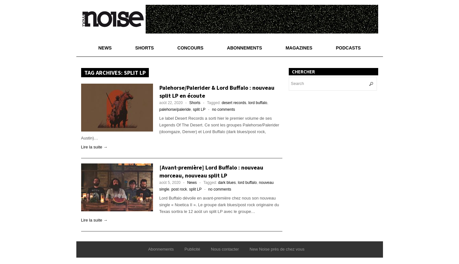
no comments (223, 109)
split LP (199, 109)
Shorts (144, 47)
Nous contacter (225, 249)
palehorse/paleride (175, 109)
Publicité (192, 249)
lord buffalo (257, 103)
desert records (234, 103)
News (105, 47)
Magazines (299, 47)
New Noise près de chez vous (276, 249)
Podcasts (348, 47)
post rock (179, 189)
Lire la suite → (94, 147)
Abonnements (244, 47)
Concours (190, 47)
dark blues (227, 182)
